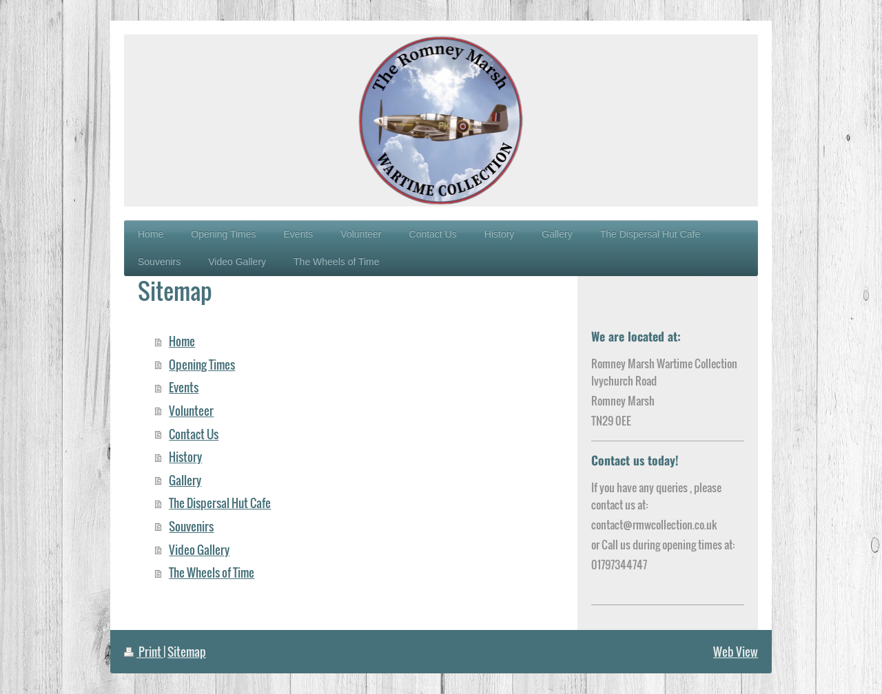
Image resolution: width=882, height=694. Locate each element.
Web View (735, 651)
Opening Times (202, 364)
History (185, 456)
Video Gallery (199, 549)
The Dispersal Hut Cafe (220, 503)
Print (143, 651)
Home (182, 341)
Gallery (185, 480)
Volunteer (191, 410)
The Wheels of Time (211, 572)
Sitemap (186, 651)
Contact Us (193, 434)
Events (183, 387)
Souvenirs (191, 526)
